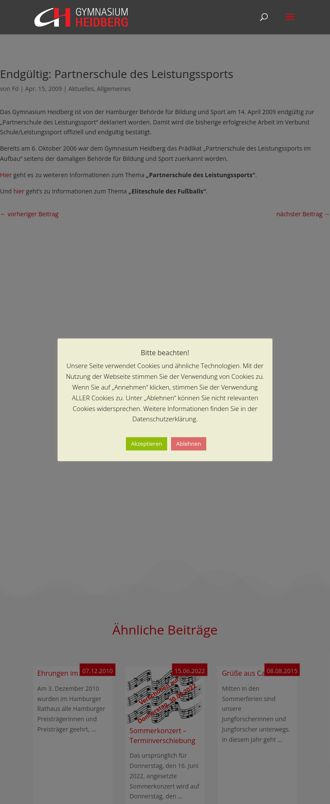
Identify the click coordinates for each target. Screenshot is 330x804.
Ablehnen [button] (188, 443)
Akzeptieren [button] (146, 443)
